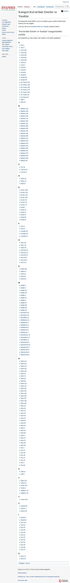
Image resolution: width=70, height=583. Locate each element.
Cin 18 (23, 167)
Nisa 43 (23, 425)
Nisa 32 (23, 418)
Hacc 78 (23, 245)
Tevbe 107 (24, 485)
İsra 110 (23, 522)
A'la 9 (22, 47)
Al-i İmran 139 (25, 85)
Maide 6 (23, 300)
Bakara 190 (24, 128)
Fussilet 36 (24, 233)
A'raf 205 (23, 60)
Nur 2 (22, 448)
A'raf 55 (23, 70)
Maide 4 (23, 295)
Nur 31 (23, 457)
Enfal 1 (23, 207)
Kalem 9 (23, 271)
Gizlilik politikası (22, 573)
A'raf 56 (23, 72)
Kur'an (28, 563)
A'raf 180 (23, 50)
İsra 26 (23, 530)
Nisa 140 (23, 403)
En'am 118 (24, 192)
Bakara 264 (24, 148)
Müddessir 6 (25, 330)
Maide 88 (24, 305)
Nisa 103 (23, 391)
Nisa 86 (23, 443)
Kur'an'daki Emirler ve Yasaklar (39, 26)
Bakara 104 (24, 108)
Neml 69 (23, 388)
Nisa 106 (23, 396)
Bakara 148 (24, 111)
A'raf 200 (23, 55)
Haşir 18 (23, 247)
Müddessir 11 (25, 320)
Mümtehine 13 (25, 337)
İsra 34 (23, 542)
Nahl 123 (23, 366)
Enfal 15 (23, 210)
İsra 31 (23, 535)
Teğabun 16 (24, 493)
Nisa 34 (23, 420)
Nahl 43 (23, 373)
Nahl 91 (23, 378)
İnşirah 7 (23, 517)
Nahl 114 (23, 361)
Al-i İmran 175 (25, 90)
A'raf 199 (23, 52)
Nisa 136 (23, 401)
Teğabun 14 (24, 490)
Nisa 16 (23, 408)
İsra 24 (23, 527)
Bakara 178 (24, 118)
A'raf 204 (23, 57)
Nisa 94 (23, 445)
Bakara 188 (24, 126)
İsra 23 (23, 525)
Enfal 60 (23, 217)
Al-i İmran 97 (25, 97)
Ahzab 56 (24, 77)
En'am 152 (24, 197)
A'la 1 (22, 45)
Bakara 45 (24, 160)
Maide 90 (24, 310)
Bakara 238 (24, 146)
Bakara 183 (24, 121)
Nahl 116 (23, 363)
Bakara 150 (24, 113)
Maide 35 (24, 290)
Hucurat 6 (24, 257)
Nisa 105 (23, 393)
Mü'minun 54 (25, 315)
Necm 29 (23, 383)
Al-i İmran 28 (25, 95)
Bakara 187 (24, 123)
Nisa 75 (23, 438)
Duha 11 (23, 181)
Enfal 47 (23, 215)
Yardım (64, 11)
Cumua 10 (24, 169)
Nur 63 (23, 465)
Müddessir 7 (25, 332)
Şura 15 (23, 558)
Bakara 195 (24, 133)
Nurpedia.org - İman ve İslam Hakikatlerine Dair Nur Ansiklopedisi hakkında (38, 576)
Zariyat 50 (24, 506)
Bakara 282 (24, 155)
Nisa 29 (23, 415)
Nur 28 (23, 453)
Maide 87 (24, 303)
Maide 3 (23, 288)
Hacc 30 (23, 242)
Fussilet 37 (24, 236)
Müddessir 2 (25, 322)
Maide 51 (24, 298)
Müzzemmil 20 (25, 345)
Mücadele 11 (25, 317)
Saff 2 (22, 474)
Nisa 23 (23, 413)
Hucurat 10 (24, 250)
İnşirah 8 (23, 520)
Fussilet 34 (24, 231)
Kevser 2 (23, 279)
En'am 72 (24, 205)
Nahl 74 (23, 376)
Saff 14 (23, 471)
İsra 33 (23, 540)
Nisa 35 (23, 423)
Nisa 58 (23, 430)
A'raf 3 (23, 65)
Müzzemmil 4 (25, 349)
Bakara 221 (24, 138)
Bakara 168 (24, 116)
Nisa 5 (23, 428)
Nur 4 (22, 462)
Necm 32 (23, 386)
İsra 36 (23, 547)
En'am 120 (24, 195)
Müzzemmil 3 (25, 347)
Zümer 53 (24, 511)
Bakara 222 (24, 141)
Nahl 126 (23, 371)
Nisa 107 (23, 398)
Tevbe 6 (23, 488)
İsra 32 (23, 537)
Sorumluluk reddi (22, 580)
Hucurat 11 (24, 252)
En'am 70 (24, 202)
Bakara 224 (24, 143)
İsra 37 (23, 549)
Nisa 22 (23, 410)
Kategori (21, 563)
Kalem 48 (24, 269)
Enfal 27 (23, 212)
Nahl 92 (23, 381)
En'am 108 (24, 190)
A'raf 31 (23, 67)
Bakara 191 (24, 131)
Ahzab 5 (23, 75)
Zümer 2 (23, 508)
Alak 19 (23, 102)
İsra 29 (23, 532)
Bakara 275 (24, 153)
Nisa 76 (23, 440)
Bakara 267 (24, 150)
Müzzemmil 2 (25, 342)
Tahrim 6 (23, 483)
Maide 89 (24, 307)
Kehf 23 (23, 274)
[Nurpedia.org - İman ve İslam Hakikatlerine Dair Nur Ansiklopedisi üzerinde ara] (62, 6)
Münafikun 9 (25, 340)
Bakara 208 (24, 136)
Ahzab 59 (24, 80)
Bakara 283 (24, 158)
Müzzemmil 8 (25, 352)
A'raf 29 (23, 62)
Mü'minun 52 (25, 312)
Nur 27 (23, 450)
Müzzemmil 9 (25, 354)
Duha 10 (23, 178)
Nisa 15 (23, 406)
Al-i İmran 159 (25, 87)
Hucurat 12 (24, 255)
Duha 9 (23, 183)
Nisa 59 (23, 433)
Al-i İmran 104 (25, 82)
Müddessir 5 (25, 327)
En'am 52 (24, 200)
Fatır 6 (23, 228)
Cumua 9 (24, 172)
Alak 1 (23, 99)
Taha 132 (24, 480)
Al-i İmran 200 (25, 92)
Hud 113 (23, 262)
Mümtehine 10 (25, 335)
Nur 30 (23, 455)
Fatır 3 (23, 226)
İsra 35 (23, 545)
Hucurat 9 (24, 260)
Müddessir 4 (25, 325)
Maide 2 (23, 285)
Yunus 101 (24, 499)
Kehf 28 (23, 276)
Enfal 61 (23, 220)
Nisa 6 (23, 435)
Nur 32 (23, 460)
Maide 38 (24, 293)
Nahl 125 (23, 368)
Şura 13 (23, 556)
